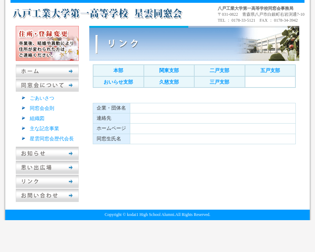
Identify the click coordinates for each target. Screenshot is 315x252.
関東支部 (169, 70)
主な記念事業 (44, 128)
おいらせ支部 (118, 82)
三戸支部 (219, 82)
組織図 (37, 118)
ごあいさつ (42, 98)
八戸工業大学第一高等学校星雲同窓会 (98, 13)
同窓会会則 (42, 108)
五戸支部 (270, 70)
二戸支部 (219, 70)
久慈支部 (169, 82)
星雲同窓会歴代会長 (52, 138)
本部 (118, 70)
